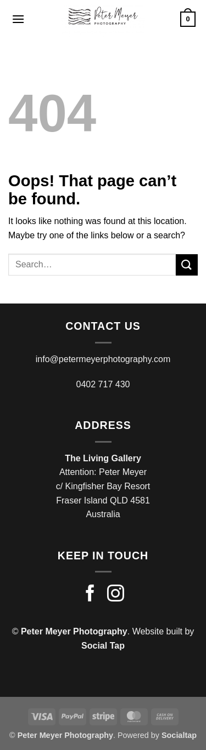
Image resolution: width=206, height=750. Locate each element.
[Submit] (187, 265)
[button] (18, 18)
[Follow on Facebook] (90, 594)
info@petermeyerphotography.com (103, 359)
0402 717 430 (103, 384)
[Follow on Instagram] (115, 594)
